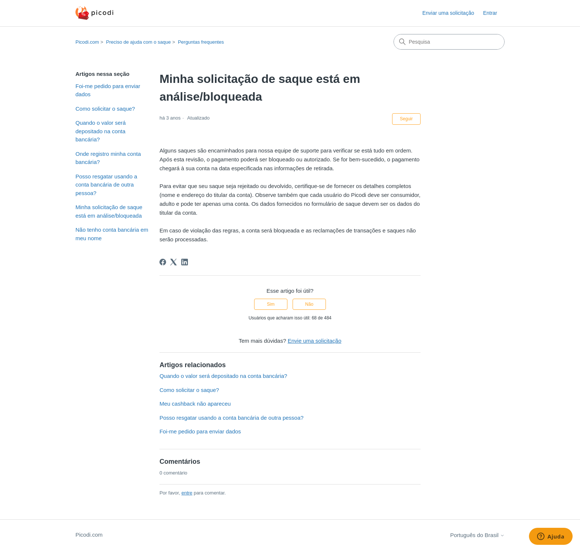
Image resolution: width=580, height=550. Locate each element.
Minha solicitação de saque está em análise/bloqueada (108, 211)
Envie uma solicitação (314, 341)
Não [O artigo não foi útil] (309, 304)
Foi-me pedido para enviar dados (107, 90)
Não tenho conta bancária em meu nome (111, 234)
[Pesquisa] (449, 41)
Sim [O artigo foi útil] (271, 304)
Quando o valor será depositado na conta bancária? (100, 131)
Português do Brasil (477, 535)
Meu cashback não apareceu (195, 403)
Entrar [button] (490, 13)
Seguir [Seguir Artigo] (406, 118)
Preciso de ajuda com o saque (138, 42)
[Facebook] (162, 262)
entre (186, 493)
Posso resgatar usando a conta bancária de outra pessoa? (106, 184)
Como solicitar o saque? (105, 108)
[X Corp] (173, 262)
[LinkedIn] (184, 262)
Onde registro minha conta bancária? (108, 158)
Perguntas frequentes (201, 42)
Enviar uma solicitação (448, 13)
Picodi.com (87, 42)
